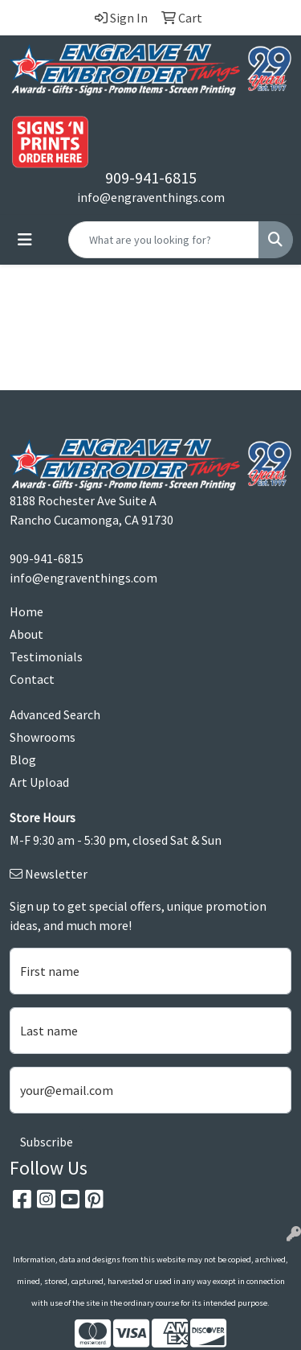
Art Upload (39, 782)
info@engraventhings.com (151, 197)
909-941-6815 (151, 177)
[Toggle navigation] (25, 239)
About (26, 634)
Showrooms (42, 737)
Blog (23, 759)
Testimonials (46, 656)
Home (26, 611)
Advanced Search (55, 714)
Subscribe (46, 1142)
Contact (32, 679)
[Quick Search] (163, 239)
